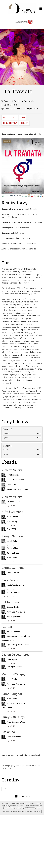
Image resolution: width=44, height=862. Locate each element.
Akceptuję (37, 811)
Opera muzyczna (22, 8)
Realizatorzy (10, 117)
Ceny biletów (10, 123)
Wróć (5, 789)
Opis (23, 117)
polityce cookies (29, 807)
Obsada (24, 123)
